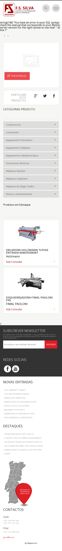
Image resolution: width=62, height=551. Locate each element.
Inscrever (51, 344)
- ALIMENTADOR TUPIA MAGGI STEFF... (19, 413)
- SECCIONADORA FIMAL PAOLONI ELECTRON (23, 446)
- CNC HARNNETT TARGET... (15, 390)
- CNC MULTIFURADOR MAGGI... (17, 394)
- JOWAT (6, 454)
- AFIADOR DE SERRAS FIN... (15, 398)
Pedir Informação (17, 75)
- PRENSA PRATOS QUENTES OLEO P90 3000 (22, 450)
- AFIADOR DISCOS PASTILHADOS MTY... (20, 402)
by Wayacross (31, 543)
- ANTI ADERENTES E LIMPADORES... (18, 417)
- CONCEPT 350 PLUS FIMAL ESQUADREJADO (22, 438)
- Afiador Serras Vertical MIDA (16, 406)
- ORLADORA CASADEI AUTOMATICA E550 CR (22, 442)
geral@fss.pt (8, 537)
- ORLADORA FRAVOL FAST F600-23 (18, 434)
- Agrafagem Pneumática (14, 409)
